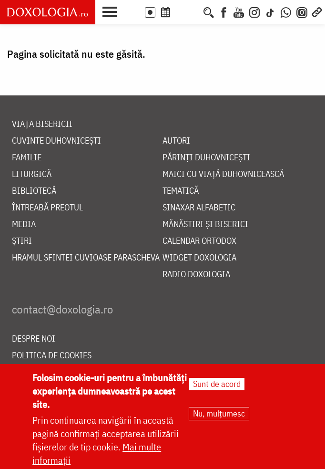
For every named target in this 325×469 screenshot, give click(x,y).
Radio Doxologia (196, 275)
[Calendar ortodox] (165, 11)
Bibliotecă (34, 191)
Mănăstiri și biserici (205, 224)
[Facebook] (224, 11)
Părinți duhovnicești (206, 158)
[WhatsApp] (286, 11)
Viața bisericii (42, 124)
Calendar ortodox (199, 241)
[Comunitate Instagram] (302, 11)
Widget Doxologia (199, 258)
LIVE (150, 12)
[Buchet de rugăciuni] (195, 11)
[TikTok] (270, 11)
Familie (26, 158)
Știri (22, 241)
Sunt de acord (217, 386)
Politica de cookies (51, 356)
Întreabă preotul (47, 208)
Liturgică (31, 174)
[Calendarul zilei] (181, 11)
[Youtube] (238, 11)
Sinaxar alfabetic (198, 208)
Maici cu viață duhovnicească (223, 174)
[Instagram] (254, 11)
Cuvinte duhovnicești (56, 141)
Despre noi (33, 339)
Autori (176, 141)
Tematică (180, 191)
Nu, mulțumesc (219, 416)
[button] (112, 11)
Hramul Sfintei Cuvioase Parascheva (86, 258)
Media (24, 224)
